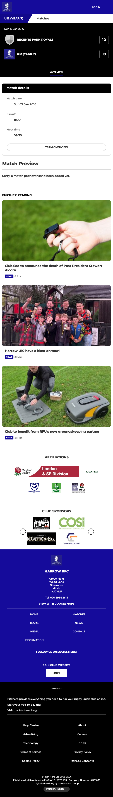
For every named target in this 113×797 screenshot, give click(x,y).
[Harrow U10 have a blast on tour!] (56, 315)
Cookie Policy (30, 761)
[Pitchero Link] (57, 693)
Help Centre (31, 725)
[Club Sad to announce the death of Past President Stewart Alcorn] (56, 230)
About (82, 725)
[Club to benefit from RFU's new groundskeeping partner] (56, 396)
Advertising (30, 734)
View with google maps (56, 603)
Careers (82, 734)
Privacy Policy (82, 752)
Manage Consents (82, 761)
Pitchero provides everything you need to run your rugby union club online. (56, 699)
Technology (30, 743)
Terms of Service (30, 752)
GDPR (82, 743)
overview (56, 72)
